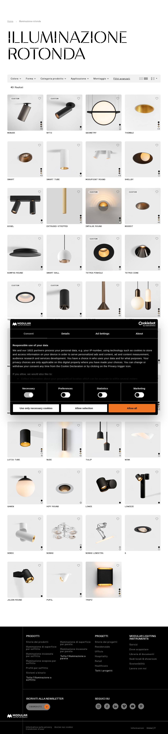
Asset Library (62, 2)
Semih (10, 553)
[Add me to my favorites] (39, 98)
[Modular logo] (17, 717)
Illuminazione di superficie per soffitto (41, 647)
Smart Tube (53, 180)
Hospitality (101, 656)
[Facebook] (107, 706)
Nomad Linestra (94, 553)
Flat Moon (52, 366)
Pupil (50, 600)
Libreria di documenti (141, 654)
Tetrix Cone (131, 273)
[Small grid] (146, 78)
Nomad (50, 553)
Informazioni (137, 728)
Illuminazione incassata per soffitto (39, 655)
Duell (89, 413)
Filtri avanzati (122, 78)
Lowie (89, 507)
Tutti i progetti (104, 670)
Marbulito (13, 413)
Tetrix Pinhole (94, 273)
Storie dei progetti (106, 641)
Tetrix (11, 320)
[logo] (9, 8)
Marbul (11, 366)
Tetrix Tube (53, 320)
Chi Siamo (118, 2)
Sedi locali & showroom (143, 658)
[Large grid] (141, 78)
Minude (11, 133)
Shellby (129, 180)
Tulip (89, 460)
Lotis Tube (13, 460)
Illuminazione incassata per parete (73, 650)
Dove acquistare (139, 649)
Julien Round (14, 600)
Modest (129, 226)
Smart (10, 180)
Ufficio (99, 651)
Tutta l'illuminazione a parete (73, 657)
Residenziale (102, 646)
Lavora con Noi (100, 2)
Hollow (90, 366)
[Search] (149, 8)
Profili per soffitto (37, 667)
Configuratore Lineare (38, 2)
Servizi (133, 644)
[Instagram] (98, 706)
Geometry (91, 133)
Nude (49, 460)
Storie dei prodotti (37, 641)
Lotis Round (132, 413)
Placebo (129, 320)
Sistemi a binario (36, 672)
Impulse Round (94, 226)
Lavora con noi (138, 668)
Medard (129, 366)
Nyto (49, 133)
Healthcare (101, 665)
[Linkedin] (115, 706)
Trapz (89, 600)
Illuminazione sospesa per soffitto (41, 662)
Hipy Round (53, 507)
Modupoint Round (95, 180)
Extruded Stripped (57, 226)
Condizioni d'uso (35, 729)
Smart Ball (53, 273)
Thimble (129, 133)
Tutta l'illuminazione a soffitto (39, 678)
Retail (98, 661)
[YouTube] (132, 706)
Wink (127, 460)
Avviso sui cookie (63, 727)
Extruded (91, 320)
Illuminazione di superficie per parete (75, 643)
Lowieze (129, 507)
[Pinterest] (141, 706)
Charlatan (52, 413)
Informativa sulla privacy (39, 727)
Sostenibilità (80, 2)
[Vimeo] (124, 706)
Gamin (10, 507)
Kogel (10, 226)
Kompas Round (15, 273)
